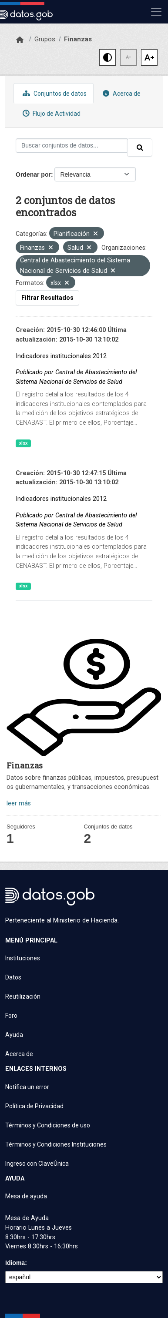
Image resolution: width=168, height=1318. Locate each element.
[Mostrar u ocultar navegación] (156, 11)
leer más (19, 803)
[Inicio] (20, 40)
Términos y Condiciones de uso (47, 1125)
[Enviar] (139, 147)
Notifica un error (27, 1086)
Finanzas (78, 39)
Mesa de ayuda (26, 1196)
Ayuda (14, 1034)
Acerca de (121, 93)
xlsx (23, 443)
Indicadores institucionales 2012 (61, 356)
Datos (13, 977)
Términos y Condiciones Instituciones (56, 1144)
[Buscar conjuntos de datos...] (72, 145)
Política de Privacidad (34, 1106)
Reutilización (22, 996)
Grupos (44, 39)
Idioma (15, 1262)
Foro (11, 1015)
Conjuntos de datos (53, 93)
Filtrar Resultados (47, 297)
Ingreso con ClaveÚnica (37, 1163)
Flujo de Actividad (50, 113)
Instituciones (22, 958)
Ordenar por (33, 174)
